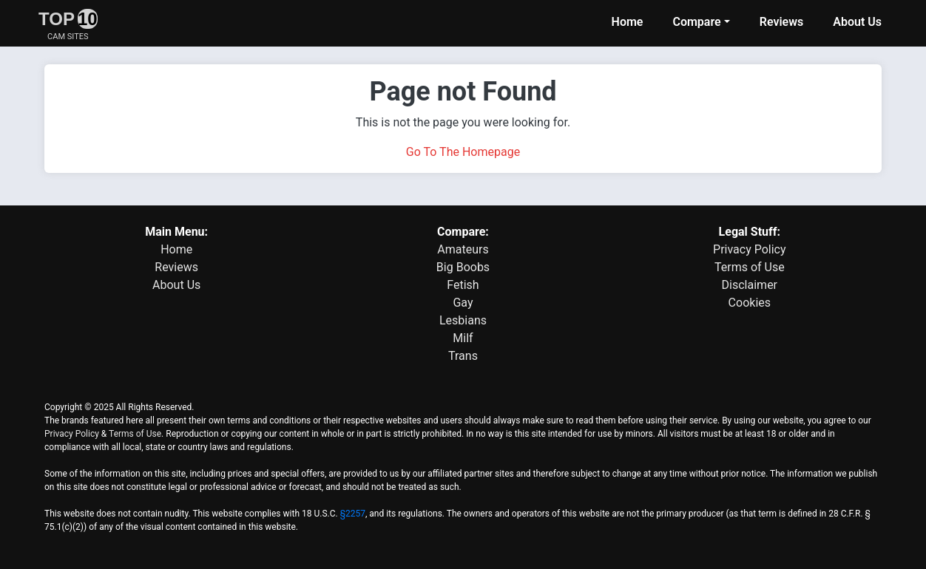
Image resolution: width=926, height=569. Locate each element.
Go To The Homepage (463, 152)
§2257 (352, 513)
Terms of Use (749, 267)
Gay (463, 303)
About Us (857, 22)
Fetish (463, 285)
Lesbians (463, 320)
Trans (463, 356)
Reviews (782, 22)
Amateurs (462, 249)
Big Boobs (463, 267)
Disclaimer (749, 285)
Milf (463, 338)
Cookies (750, 303)
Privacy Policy (749, 249)
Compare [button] (696, 22)
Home (627, 22)
